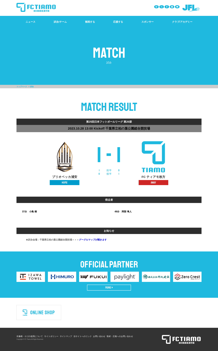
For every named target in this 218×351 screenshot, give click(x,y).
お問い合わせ (99, 336)
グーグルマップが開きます (93, 239)
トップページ (21, 87)
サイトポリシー (51, 336)
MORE (109, 287)
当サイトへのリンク (82, 336)
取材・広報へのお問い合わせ (120, 336)
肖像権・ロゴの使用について (29, 336)
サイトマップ (66, 336)
